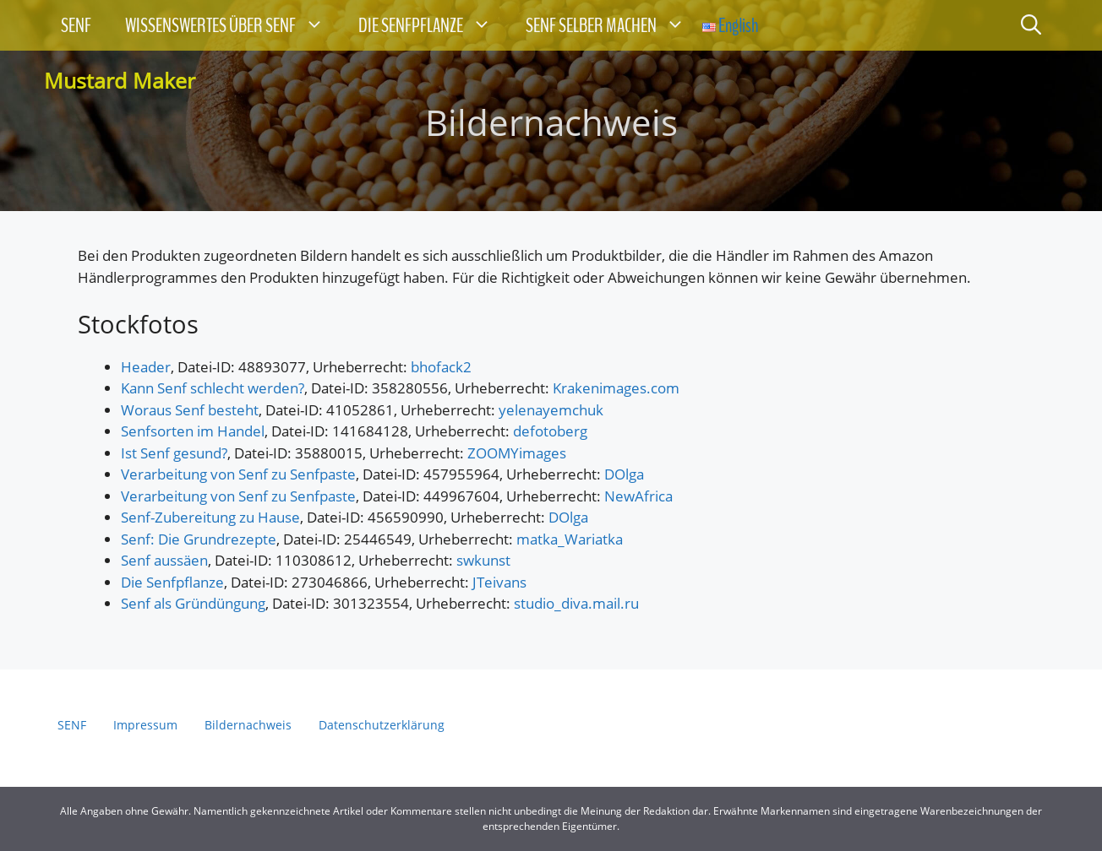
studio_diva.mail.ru (576, 603)
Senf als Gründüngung (193, 603)
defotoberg (550, 431)
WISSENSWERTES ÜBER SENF (233, 25)
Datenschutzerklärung (382, 725)
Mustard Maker (119, 80)
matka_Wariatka (569, 539)
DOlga (624, 474)
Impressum (145, 725)
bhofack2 (441, 367)
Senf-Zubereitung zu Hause (210, 517)
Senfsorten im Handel (193, 431)
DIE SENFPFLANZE (433, 25)
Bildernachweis (248, 725)
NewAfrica (638, 496)
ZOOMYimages (516, 453)
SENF (76, 25)
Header (146, 367)
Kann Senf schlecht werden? (212, 388)
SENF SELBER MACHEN (614, 25)
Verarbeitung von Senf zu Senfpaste (238, 474)
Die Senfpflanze (172, 582)
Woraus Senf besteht (190, 410)
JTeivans (499, 582)
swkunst (483, 560)
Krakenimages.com (616, 388)
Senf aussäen (164, 560)
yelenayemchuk (551, 410)
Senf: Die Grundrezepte (198, 539)
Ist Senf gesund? (174, 453)
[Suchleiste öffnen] (1031, 25)
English (730, 25)
